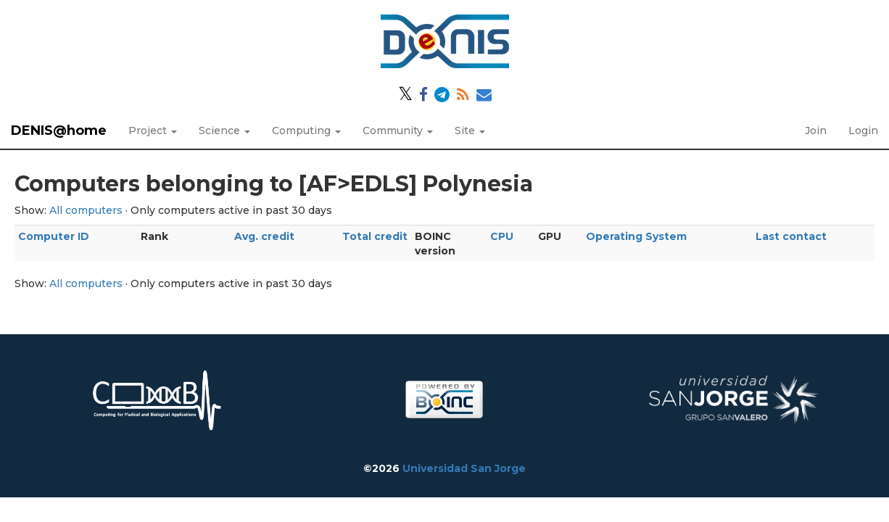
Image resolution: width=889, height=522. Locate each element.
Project (152, 130)
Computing (306, 130)
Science (224, 130)
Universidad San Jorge (464, 468)
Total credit (375, 236)
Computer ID (53, 236)
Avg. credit (264, 236)
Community (398, 130)
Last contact (791, 236)
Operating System (636, 236)
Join (816, 130)
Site (470, 130)
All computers (86, 210)
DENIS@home (59, 130)
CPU (501, 236)
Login (863, 130)
